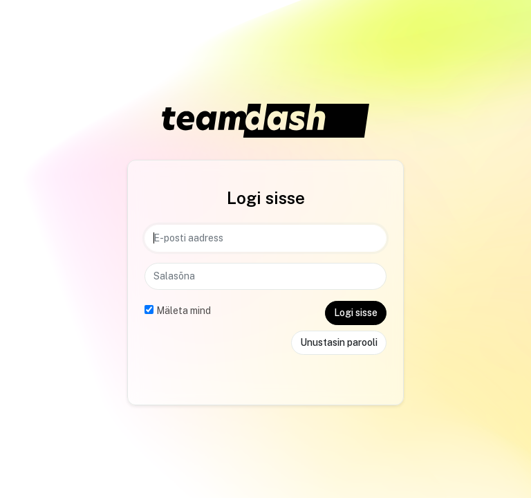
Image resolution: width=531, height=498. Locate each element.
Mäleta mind (183, 310)
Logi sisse (356, 312)
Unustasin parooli (339, 342)
